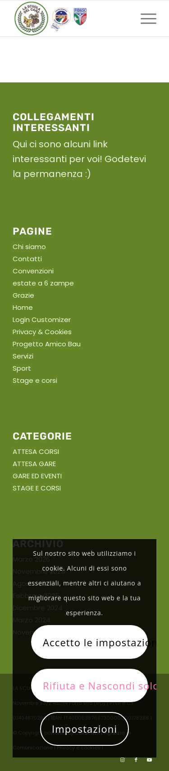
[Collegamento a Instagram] (122, 759)
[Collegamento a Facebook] (136, 759)
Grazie (23, 295)
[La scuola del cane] (70, 18)
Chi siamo (29, 246)
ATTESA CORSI (36, 451)
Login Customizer (42, 319)
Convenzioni (33, 271)
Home (23, 307)
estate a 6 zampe (43, 283)
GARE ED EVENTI (37, 476)
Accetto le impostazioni (95, 642)
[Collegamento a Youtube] (149, 759)
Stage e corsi (35, 380)
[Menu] (144, 18)
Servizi (23, 356)
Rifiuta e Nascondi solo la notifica (95, 685)
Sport (22, 368)
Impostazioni (84, 728)
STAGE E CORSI (37, 488)
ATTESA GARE (34, 463)
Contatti (27, 258)
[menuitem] (144, 18)
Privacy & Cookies (42, 331)
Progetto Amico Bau (47, 344)
